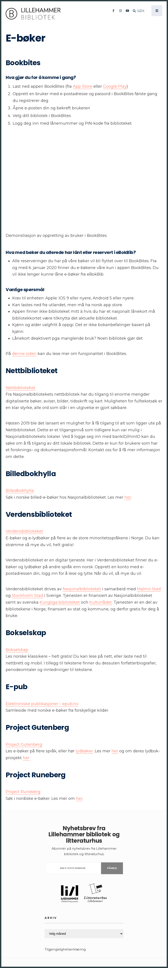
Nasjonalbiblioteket (82, 589)
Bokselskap (17, 649)
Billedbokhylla (20, 490)
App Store (82, 86)
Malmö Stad (149, 589)
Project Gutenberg (24, 744)
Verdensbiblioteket (24, 531)
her (127, 497)
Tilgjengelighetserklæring (65, 949)
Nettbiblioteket (20, 387)
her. (26, 757)
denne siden (24, 353)
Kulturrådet (100, 602)
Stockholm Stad (27, 595)
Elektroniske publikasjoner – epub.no (42, 703)
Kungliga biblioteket (60, 602)
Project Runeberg (23, 791)
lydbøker (84, 751)
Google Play (115, 86)
